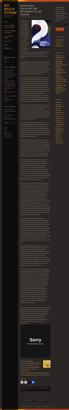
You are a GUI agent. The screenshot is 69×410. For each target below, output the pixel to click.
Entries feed (7, 133)
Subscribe (59, 29)
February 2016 (59, 128)
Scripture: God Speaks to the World (9, 31)
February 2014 (59, 141)
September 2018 (60, 112)
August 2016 (59, 126)
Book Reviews (37, 388)
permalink (24, 389)
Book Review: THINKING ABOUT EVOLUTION (60, 57)
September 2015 (60, 130)
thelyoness (7, 96)
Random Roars (8, 48)
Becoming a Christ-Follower (9, 36)
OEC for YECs (7, 41)
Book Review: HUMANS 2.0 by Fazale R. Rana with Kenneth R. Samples (28, 400)
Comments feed (8, 135)
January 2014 (59, 143)
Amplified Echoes (8, 115)
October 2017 (59, 120)
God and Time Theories (32, 363)
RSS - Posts (7, 62)
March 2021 (59, 102)
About (5, 44)
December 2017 (60, 116)
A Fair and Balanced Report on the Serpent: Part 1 (10, 111)
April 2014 (58, 137)
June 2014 (58, 134)
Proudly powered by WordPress (28, 406)
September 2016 (60, 124)
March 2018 (59, 114)
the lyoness (7, 70)
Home (5, 22)
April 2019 (58, 110)
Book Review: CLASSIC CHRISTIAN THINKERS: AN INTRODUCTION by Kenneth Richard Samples (10, 86)
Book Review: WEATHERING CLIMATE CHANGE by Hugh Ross (42, 400)
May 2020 (58, 104)
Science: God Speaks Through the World (9, 26)
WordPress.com (50, 406)
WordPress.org (8, 137)
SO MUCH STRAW (10, 9)
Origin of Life (59, 44)
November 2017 (60, 118)
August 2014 (59, 132)
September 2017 (60, 122)
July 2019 (58, 108)
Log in (5, 131)
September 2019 (60, 106)
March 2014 (59, 139)
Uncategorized (59, 46)
